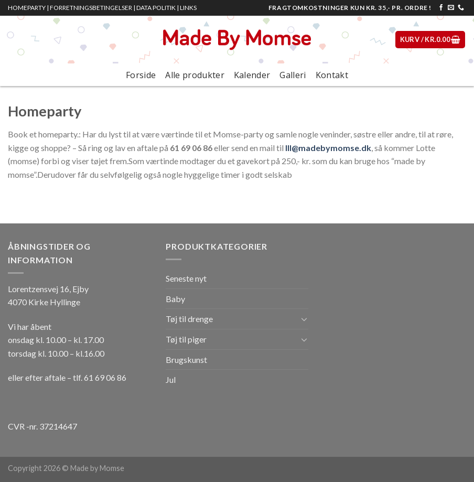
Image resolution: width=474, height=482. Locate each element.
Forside (141, 75)
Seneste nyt (186, 278)
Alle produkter (194, 75)
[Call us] (461, 8)
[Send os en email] (451, 8)
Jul (171, 379)
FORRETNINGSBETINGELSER (91, 8)
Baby (175, 299)
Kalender (252, 75)
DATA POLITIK (156, 8)
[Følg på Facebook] (441, 8)
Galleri (292, 75)
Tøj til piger (186, 339)
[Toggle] (304, 319)
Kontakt (332, 75)
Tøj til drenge (189, 319)
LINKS (188, 8)
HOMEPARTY (27, 8)
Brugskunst (186, 360)
